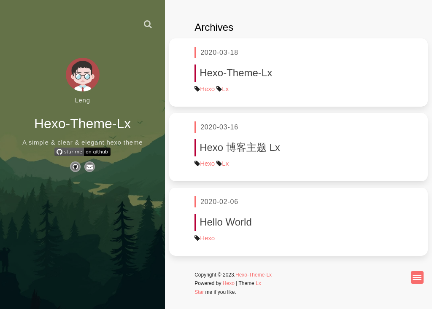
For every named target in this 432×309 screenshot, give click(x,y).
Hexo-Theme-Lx (236, 72)
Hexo (207, 88)
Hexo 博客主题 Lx (240, 147)
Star (199, 292)
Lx (225, 88)
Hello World (226, 222)
